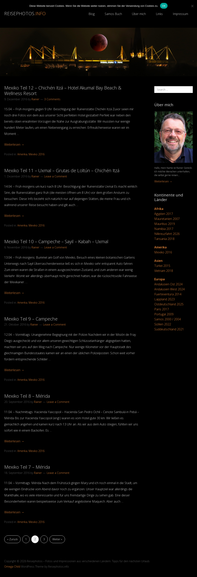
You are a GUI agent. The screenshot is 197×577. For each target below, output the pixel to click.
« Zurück (12, 539)
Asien (158, 261)
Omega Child (12, 566)
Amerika (22, 154)
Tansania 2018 (164, 239)
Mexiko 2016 (36, 154)
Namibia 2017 (163, 229)
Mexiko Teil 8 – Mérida (27, 396)
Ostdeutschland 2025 (169, 304)
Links (159, 14)
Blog (91, 14)
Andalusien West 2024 (169, 289)
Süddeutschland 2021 (169, 329)
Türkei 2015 (162, 266)
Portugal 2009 (164, 314)
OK (164, 5)
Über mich (139, 14)
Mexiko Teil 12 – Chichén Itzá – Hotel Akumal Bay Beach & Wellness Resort (62, 90)
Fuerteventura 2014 (167, 294)
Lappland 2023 (164, 299)
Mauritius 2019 (164, 224)
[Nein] (192, 6)
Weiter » (57, 539)
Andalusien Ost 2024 (168, 284)
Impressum (180, 14)
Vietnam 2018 (163, 271)
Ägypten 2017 (163, 214)
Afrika (158, 209)
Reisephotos (25, 13)
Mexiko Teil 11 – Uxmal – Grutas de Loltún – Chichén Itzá (61, 170)
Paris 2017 (161, 309)
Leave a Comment (55, 176)
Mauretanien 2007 (167, 219)
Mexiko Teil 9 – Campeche (31, 319)
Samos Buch (113, 14)
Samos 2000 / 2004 (167, 319)
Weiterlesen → (14, 144)
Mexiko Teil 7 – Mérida (27, 467)
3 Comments (52, 99)
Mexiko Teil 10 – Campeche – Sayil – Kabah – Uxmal (56, 241)
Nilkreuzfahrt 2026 (167, 234)
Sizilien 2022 (162, 324)
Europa (159, 279)
